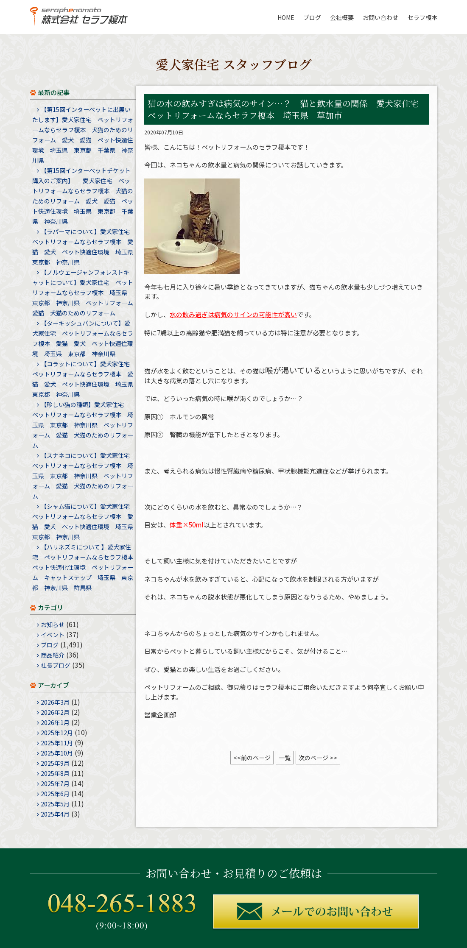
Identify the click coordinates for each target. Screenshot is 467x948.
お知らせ (52, 624)
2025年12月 (57, 732)
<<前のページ (252, 757)
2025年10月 (57, 753)
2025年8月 (55, 773)
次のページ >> (318, 757)
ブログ (312, 17)
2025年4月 (55, 814)
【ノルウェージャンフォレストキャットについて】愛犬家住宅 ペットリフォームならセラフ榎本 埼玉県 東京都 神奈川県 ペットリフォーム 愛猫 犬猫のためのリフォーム (85, 292)
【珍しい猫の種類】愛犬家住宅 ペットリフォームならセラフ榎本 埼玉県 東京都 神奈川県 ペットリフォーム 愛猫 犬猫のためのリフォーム (82, 424)
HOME (285, 17)
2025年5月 (55, 804)
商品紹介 (52, 655)
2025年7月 (55, 783)
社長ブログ (55, 665)
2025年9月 (55, 763)
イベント (52, 634)
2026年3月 (55, 702)
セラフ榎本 (422, 17)
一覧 (285, 757)
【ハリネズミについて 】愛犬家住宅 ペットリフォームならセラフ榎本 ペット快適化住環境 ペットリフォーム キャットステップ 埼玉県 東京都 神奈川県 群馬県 (85, 567)
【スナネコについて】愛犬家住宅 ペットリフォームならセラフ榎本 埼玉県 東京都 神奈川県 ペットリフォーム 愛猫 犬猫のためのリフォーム (84, 475)
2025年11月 (57, 743)
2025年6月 (55, 793)
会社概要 (342, 17)
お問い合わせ (380, 17)
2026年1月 (55, 722)
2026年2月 (55, 712)
